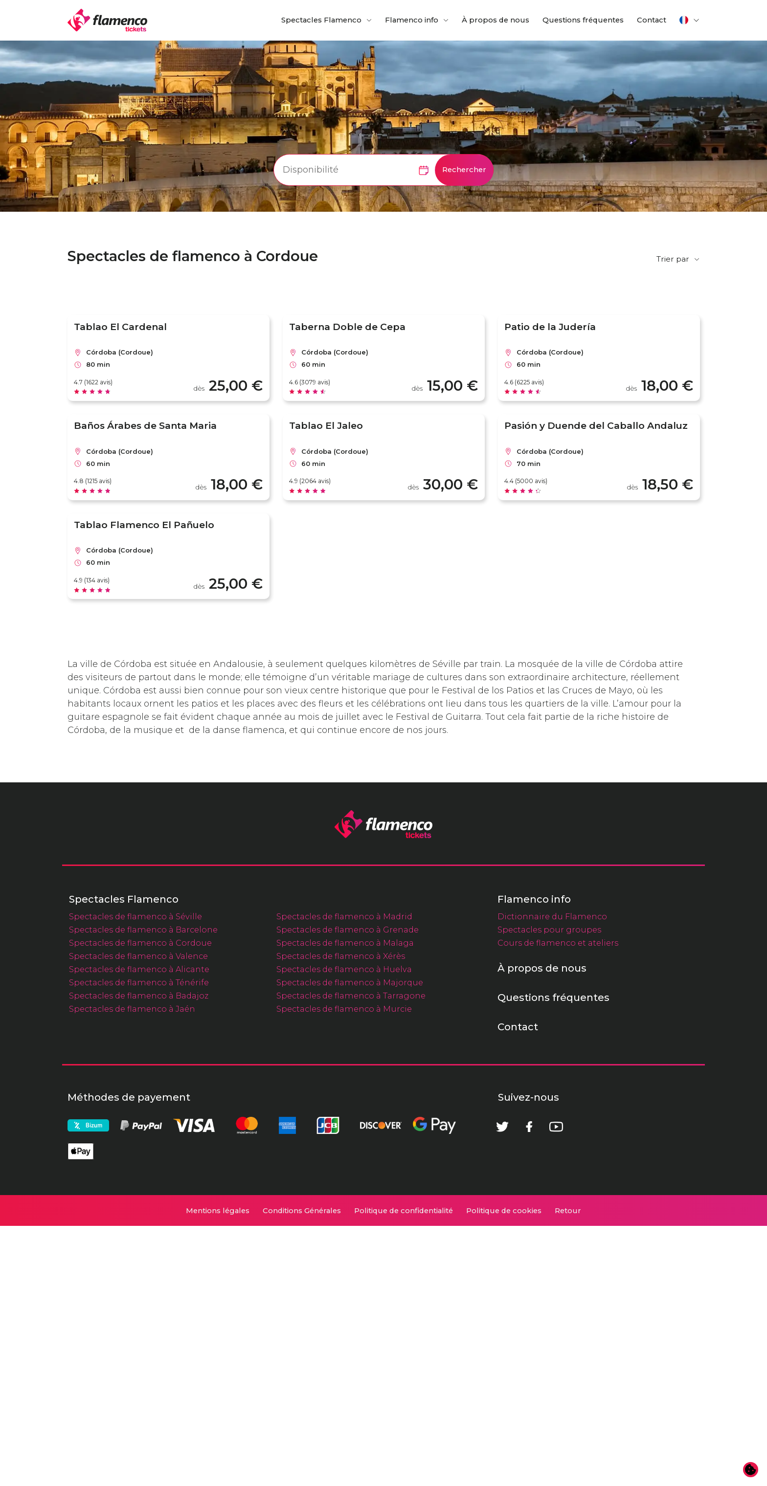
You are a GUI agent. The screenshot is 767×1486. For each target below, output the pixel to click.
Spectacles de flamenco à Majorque (349, 1242)
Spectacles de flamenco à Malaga (345, 1203)
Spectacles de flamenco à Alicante (139, 1229)
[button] (689, 20)
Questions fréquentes (583, 20)
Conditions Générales (302, 1470)
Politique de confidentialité (403, 1470)
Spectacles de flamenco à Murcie (344, 1269)
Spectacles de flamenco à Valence (138, 1216)
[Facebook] (529, 1386)
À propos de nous (495, 20)
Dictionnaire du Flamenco (552, 1176)
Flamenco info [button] (411, 20)
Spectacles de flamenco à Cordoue (140, 1203)
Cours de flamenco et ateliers (557, 1203)
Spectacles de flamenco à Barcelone (143, 1190)
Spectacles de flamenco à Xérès (340, 1216)
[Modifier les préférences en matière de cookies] (751, 1470)
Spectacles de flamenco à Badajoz (138, 1256)
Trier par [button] (672, 259)
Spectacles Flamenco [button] (321, 20)
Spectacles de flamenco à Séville (135, 1176)
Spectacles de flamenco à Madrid (344, 1176)
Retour (568, 1470)
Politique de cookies (503, 1470)
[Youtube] (556, 1386)
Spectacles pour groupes (549, 1190)
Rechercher (464, 169)
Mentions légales (217, 1470)
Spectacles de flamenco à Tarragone (351, 1256)
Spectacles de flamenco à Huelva (344, 1229)
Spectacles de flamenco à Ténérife (139, 1242)
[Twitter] (502, 1386)
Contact (651, 20)
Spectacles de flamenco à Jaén (132, 1269)
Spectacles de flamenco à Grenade (347, 1190)
